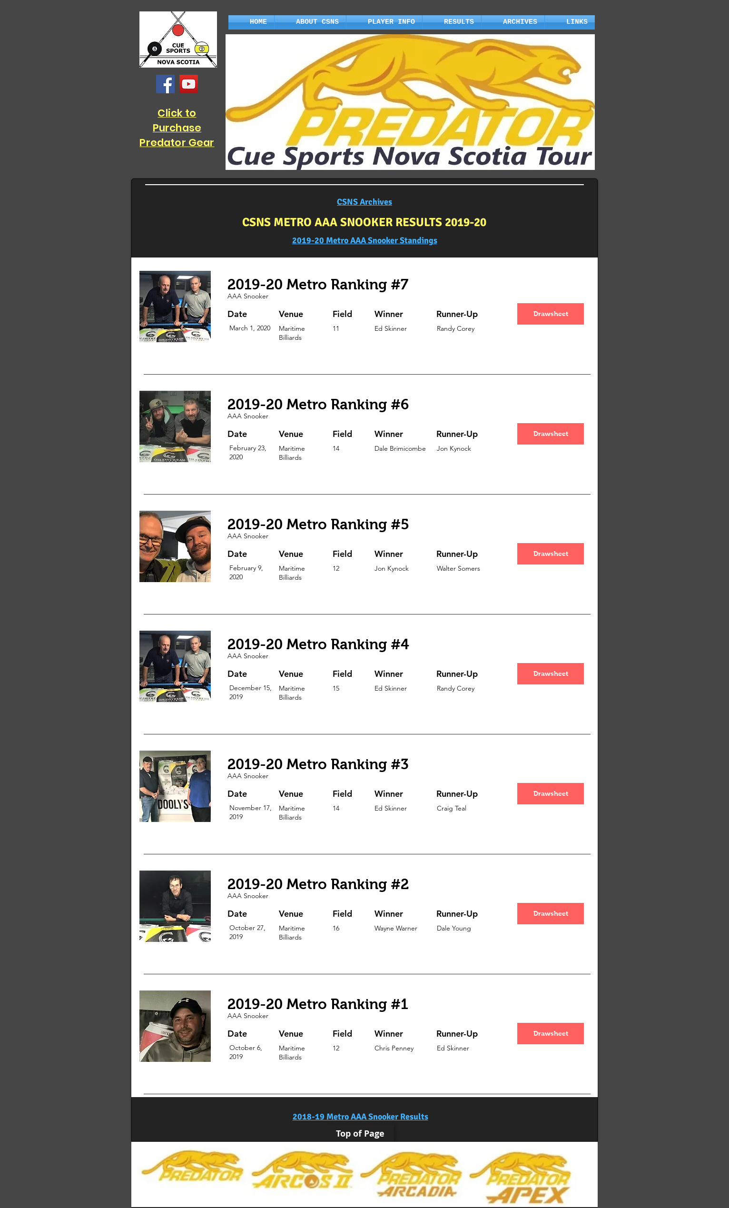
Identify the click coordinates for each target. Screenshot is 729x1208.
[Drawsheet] (550, 314)
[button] (310, 22)
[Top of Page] (360, 1134)
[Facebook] (165, 84)
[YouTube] (188, 84)
